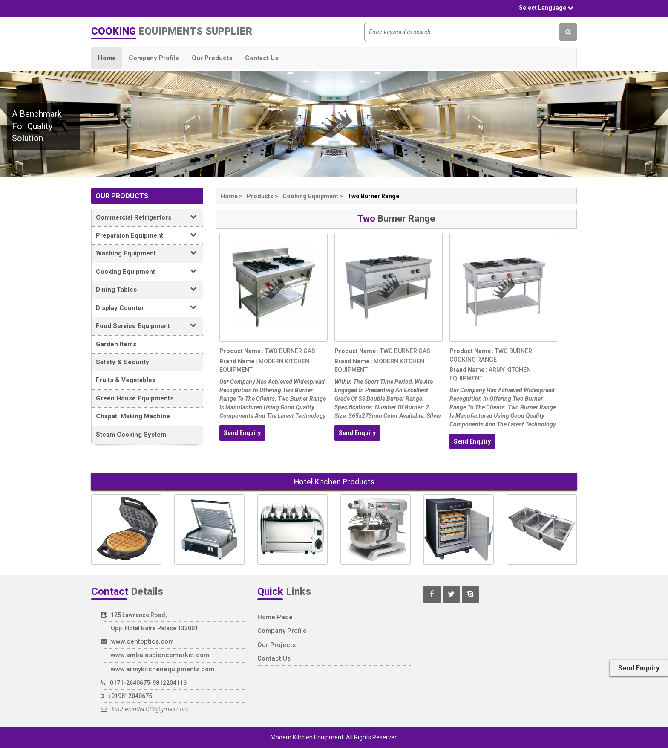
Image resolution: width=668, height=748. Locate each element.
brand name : (238, 361)
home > (231, 196)
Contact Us (261, 58)
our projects (276, 645)
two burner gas (289, 351)
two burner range (373, 196)
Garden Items (116, 344)
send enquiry (242, 432)
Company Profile (154, 58)
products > (262, 196)
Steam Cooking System (131, 434)
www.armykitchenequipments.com (162, 669)
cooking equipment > (312, 196)
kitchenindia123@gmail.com (145, 709)
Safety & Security (122, 362)
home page (275, 617)
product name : (241, 351)
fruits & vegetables (125, 380)
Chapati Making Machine (133, 416)
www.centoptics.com (142, 641)
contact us (274, 658)
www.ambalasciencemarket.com (160, 655)
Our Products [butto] (212, 58)
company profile (282, 631)
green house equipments (134, 398)
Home (107, 58)
